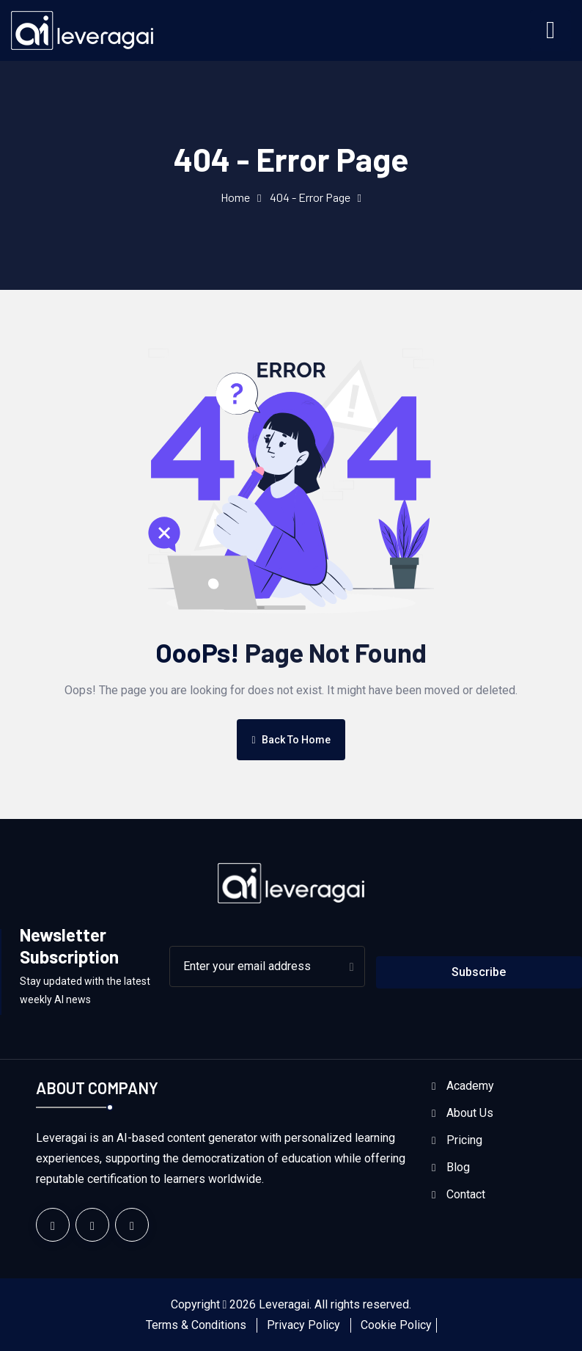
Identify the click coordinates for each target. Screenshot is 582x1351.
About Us (469, 1113)
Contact (465, 1194)
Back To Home (290, 740)
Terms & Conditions (196, 1325)
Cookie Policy (396, 1325)
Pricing (464, 1140)
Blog (458, 1167)
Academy (470, 1086)
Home (235, 197)
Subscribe (479, 972)
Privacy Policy (303, 1325)
